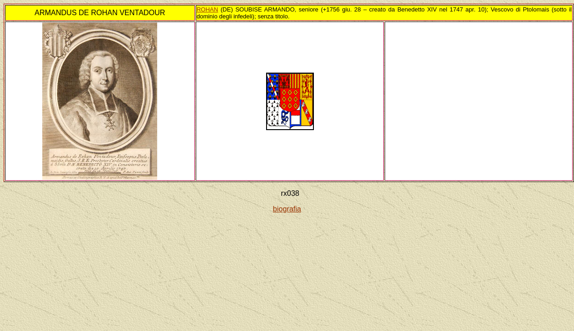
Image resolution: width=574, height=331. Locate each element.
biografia (287, 209)
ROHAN (207, 9)
